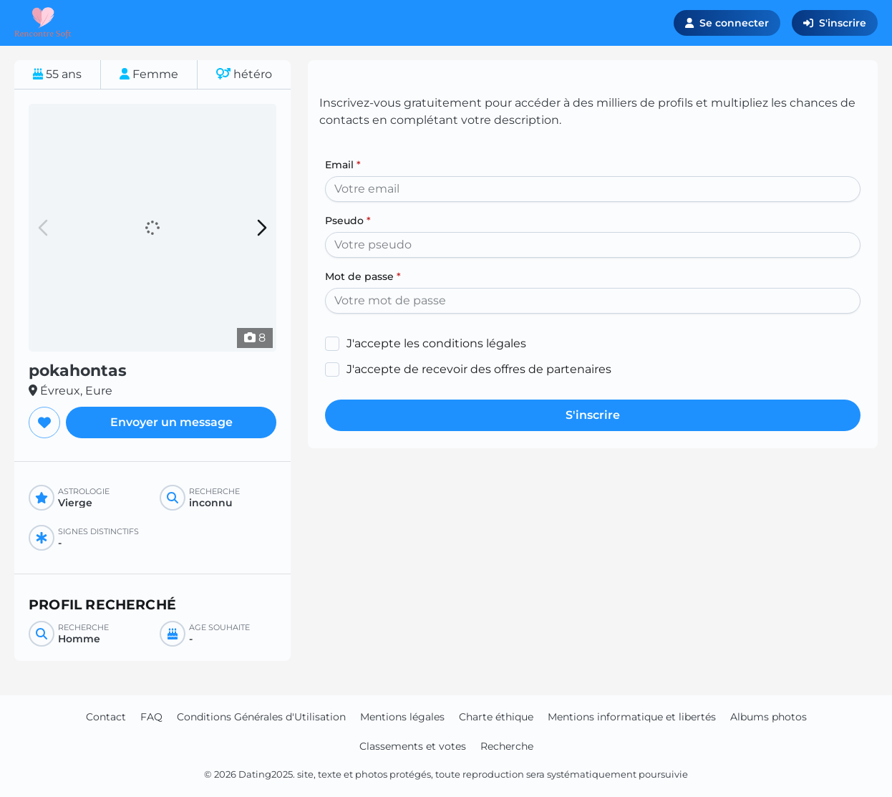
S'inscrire (834, 22)
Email (343, 165)
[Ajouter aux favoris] (44, 422)
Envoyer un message (171, 422)
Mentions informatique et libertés (632, 716)
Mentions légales (402, 716)
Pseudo (348, 220)
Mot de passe (363, 276)
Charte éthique (496, 716)
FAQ (151, 716)
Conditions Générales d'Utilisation (261, 716)
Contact (106, 716)
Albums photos (768, 716)
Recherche (506, 746)
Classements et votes (412, 746)
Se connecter (727, 22)
